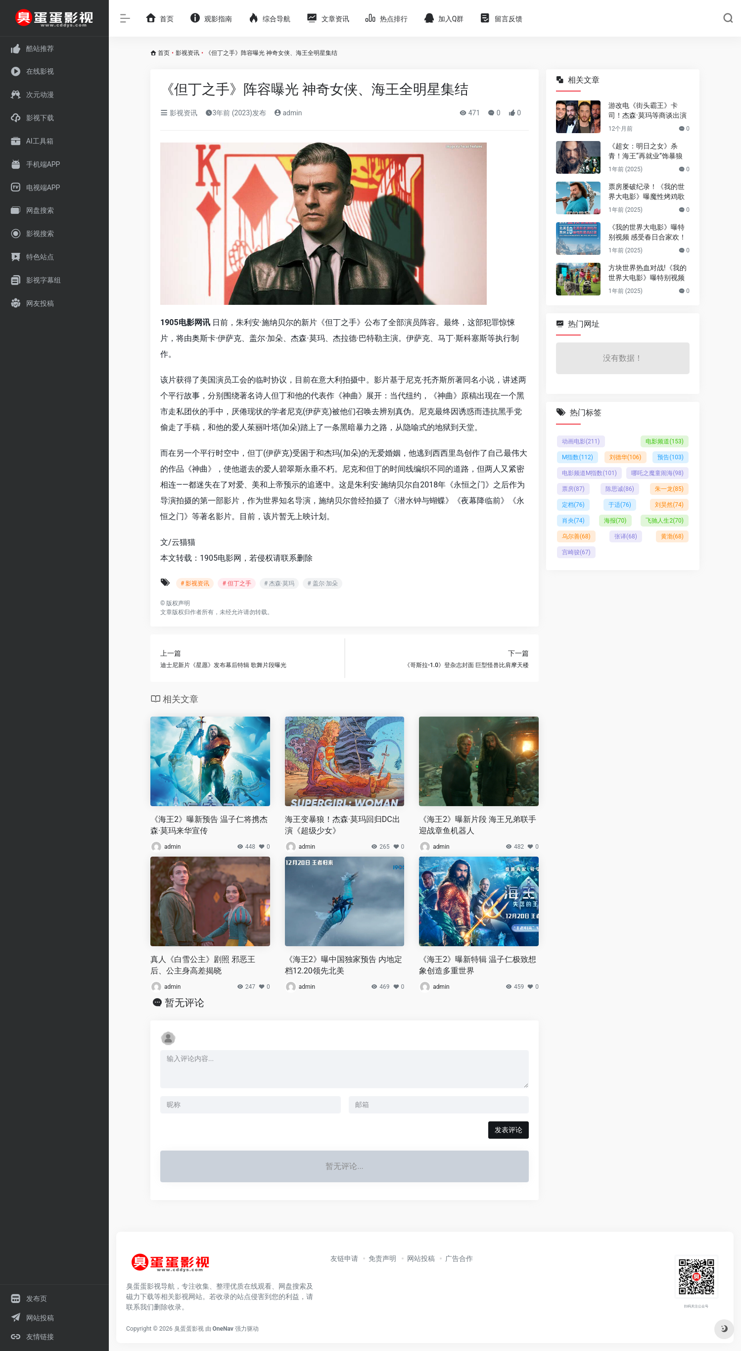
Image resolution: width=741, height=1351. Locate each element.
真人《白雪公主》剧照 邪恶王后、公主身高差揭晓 (202, 965)
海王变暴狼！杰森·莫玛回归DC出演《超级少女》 (342, 825)
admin (288, 113)
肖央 (573, 520)
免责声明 (382, 1258)
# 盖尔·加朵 (322, 583)
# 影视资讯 (195, 583)
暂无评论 (184, 1003)
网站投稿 (421, 1258)
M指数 (577, 457)
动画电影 (581, 441)
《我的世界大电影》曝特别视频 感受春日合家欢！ (647, 232)
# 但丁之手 (236, 583)
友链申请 (344, 1258)
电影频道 (665, 441)
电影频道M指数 (589, 473)
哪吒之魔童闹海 (657, 473)
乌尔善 (576, 536)
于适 (619, 504)
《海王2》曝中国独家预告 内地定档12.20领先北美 (343, 965)
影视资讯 (187, 52)
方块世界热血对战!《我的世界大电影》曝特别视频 (647, 273)
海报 (615, 520)
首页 (164, 52)
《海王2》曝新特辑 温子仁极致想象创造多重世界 (477, 965)
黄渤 (672, 536)
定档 (573, 504)
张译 (625, 536)
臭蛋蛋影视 (189, 1328)
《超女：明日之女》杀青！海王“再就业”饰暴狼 (645, 151)
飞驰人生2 (665, 520)
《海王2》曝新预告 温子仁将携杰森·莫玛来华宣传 (209, 825)
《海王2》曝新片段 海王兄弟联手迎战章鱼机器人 (477, 825)
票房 (573, 488)
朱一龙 (669, 488)
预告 (670, 457)
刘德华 (625, 457)
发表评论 (508, 1130)
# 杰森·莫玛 (279, 583)
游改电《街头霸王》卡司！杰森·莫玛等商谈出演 (647, 110)
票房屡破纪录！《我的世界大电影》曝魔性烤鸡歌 (646, 191)
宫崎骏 (576, 552)
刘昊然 (669, 504)
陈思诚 (619, 488)
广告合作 (459, 1258)
